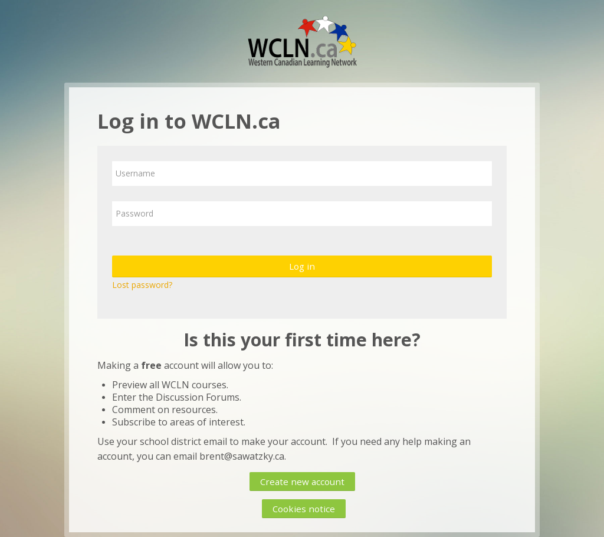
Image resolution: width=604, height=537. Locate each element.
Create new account (302, 481)
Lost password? (142, 284)
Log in (302, 266)
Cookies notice (304, 509)
